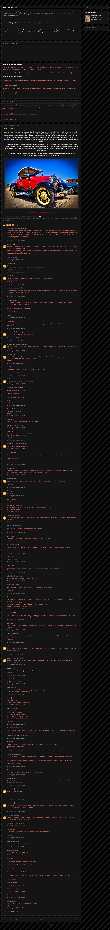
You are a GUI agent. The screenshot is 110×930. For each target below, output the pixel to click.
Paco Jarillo (10, 687)
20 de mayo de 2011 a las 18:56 (16, 415)
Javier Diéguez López (13, 288)
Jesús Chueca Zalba (13, 728)
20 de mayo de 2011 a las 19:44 (16, 448)
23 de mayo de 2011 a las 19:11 (16, 799)
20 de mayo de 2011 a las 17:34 (16, 351)
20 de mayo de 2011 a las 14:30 (16, 272)
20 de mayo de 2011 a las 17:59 (16, 375)
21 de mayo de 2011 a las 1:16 (16, 572)
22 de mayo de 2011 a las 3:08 (16, 664)
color (33, 218)
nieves (9, 829)
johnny (9, 646)
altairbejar (10, 478)
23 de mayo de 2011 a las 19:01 (16, 785)
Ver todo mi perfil (96, 19)
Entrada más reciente (10, 920)
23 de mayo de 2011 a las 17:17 (16, 750)
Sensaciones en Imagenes (15, 228)
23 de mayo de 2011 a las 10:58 (16, 724)
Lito (8, 623)
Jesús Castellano (12, 545)
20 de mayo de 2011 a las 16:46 (16, 328)
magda (9, 431)
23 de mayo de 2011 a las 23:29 (16, 846)
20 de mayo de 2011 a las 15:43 (16, 296)
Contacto (56, 32)
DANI (8, 419)
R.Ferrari (9, 668)
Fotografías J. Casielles (68, 218)
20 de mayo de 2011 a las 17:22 (16, 340)
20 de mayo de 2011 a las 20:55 (16, 495)
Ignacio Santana (12, 754)
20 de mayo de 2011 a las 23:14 (16, 541)
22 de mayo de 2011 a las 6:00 (16, 675)
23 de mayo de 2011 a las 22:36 (16, 825)
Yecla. (11, 220)
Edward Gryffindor (12, 576)
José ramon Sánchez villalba (16, 443)
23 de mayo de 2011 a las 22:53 (16, 837)
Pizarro (9, 597)
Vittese (9, 565)
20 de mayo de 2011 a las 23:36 (16, 553)
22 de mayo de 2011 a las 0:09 (16, 642)
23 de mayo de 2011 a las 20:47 (16, 811)
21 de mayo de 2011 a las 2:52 (16, 593)
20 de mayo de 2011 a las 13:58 (16, 240)
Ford (51, 218)
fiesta (37, 218)
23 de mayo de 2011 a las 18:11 (16, 766)
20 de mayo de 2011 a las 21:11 (16, 511)
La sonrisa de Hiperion (14, 332)
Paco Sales (10, 612)
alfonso (9, 557)
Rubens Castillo (12, 515)
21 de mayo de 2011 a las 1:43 (16, 581)
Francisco (10, 499)
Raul (8, 698)
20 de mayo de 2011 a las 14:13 (16, 260)
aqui (36, 114)
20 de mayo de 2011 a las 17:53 (16, 363)
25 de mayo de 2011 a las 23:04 (16, 855)
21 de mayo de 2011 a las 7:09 (16, 609)
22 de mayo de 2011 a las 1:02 (16, 654)
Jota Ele (9, 858)
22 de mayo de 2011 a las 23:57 (16, 704)
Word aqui (16, 114)
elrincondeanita (11, 815)
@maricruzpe (11, 708)
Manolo (9, 276)
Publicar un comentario (11, 911)
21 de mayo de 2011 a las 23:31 (16, 630)
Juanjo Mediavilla (12, 584)
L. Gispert (10, 300)
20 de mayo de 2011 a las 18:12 (16, 405)
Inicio (43, 920)
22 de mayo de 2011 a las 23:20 (16, 694)
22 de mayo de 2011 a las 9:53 (16, 684)
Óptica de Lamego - (13, 379)
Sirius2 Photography (13, 658)
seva (8, 468)
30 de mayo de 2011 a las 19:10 (16, 908)
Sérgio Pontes (11, 889)
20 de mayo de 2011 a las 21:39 (16, 532)
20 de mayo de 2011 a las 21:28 (16, 522)
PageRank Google (90, 7)
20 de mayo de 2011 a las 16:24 (16, 317)
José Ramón (11, 778)
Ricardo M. (10, 409)
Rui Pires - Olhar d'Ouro (14, 387)
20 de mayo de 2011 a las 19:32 (16, 440)
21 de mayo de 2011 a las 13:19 (16, 619)
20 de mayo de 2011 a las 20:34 (16, 487)
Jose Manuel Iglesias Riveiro (16, 344)
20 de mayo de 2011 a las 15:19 (16, 284)
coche (20, 218)
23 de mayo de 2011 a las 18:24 (16, 775)
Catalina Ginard (11, 850)
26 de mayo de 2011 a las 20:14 (16, 885)
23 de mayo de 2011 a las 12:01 (16, 738)
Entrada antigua (74, 920)
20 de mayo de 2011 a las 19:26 (16, 428)
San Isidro (6, 220)
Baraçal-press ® (12, 841)
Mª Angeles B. (97, 15)
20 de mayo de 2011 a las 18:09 (16, 384)
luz (76, 218)
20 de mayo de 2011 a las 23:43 (16, 562)
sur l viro (9, 679)
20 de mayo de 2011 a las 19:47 (16, 464)
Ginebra (9, 901)
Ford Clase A (9, 129)
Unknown (10, 244)
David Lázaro (11, 633)
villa (8, 366)
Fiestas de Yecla (44, 218)
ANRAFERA (10, 742)
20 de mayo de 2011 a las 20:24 (16, 475)
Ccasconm (10, 452)
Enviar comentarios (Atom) (45, 925)
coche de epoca (27, 218)
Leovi (8, 536)
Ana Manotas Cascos (13, 525)
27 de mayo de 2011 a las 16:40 (16, 897)
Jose (8, 491)
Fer (8, 770)
